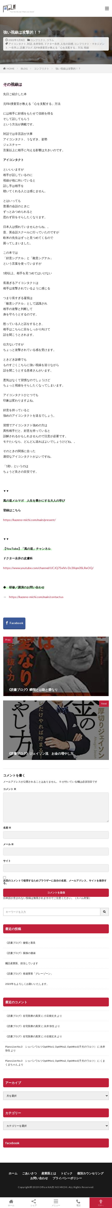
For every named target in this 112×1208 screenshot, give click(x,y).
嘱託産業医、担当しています (21, 963)
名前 (7, 827)
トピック (66, 1173)
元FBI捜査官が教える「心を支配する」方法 (58, 47)
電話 (78, 1202)
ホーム (13, 1173)
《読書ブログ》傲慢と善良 (20, 942)
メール (8, 844)
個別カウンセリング (90, 1173)
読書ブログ (26, 47)
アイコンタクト (17, 43)
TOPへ (101, 1202)
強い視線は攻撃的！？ (68, 68)
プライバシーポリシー (67, 1178)
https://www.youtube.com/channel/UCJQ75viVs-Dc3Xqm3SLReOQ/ (48, 568)
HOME (10, 68)
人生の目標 (67, 43)
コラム (50, 40)
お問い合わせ (39, 1178)
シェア (33, 1203)
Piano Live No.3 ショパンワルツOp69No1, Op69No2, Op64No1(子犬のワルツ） (51, 1046)
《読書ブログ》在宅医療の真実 (23, 1015)
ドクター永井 (51, 43)
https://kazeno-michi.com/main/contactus (36, 597)
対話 (29, 43)
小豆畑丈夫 (50, 1015)
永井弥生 (38, 43)
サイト (7, 861)
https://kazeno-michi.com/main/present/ (29, 520)
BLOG (24, 68)
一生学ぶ (14, 47)
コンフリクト (37, 40)
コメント (9, 789)
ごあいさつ (29, 1173)
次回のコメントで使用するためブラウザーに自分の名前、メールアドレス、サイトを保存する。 (55, 881)
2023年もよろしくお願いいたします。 (27, 983)
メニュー (56, 1202)
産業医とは (48, 1173)
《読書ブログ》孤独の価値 (20, 953)
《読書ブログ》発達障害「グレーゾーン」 (29, 973)
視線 (86, 47)
